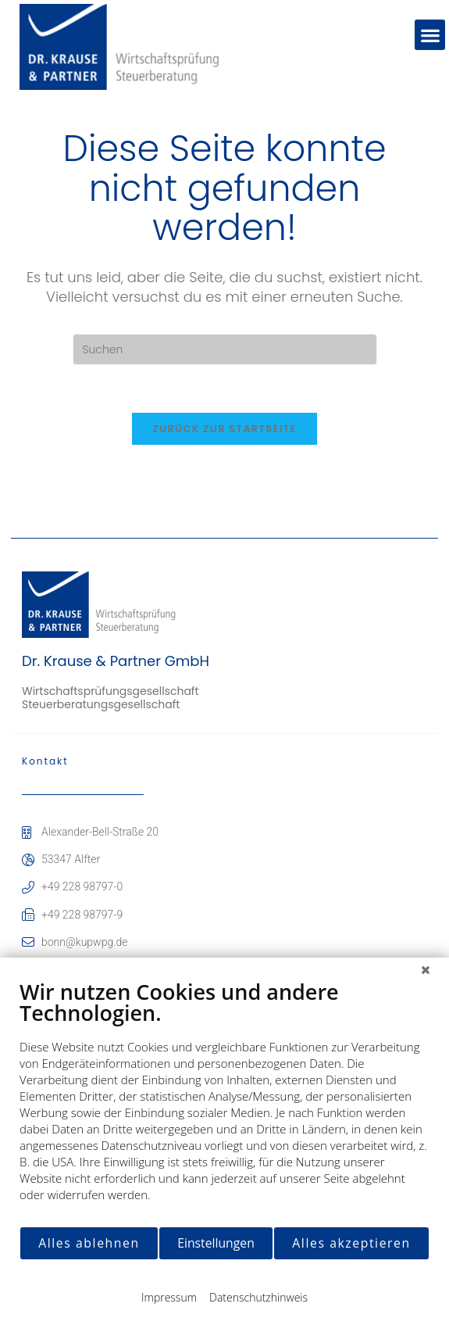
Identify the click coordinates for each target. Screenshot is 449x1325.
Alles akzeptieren (351, 1243)
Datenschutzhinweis (258, 1297)
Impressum (169, 1297)
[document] (224, 1102)
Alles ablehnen (88, 1243)
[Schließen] (425, 969)
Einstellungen (216, 1243)
